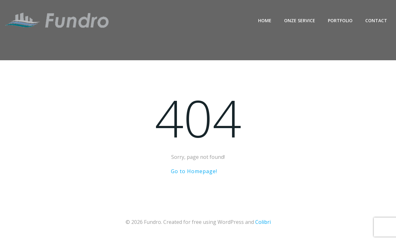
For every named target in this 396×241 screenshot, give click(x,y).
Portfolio (340, 20)
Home (264, 20)
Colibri (263, 221)
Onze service (299, 20)
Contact (376, 20)
